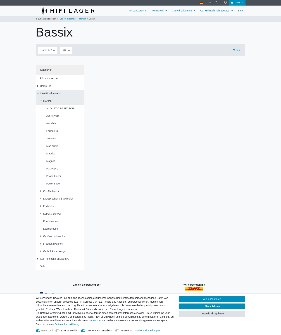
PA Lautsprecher (138, 10)
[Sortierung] (47, 50)
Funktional (126, 330)
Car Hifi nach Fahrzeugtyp (215, 10)
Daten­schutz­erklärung (67, 324)
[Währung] (208, 3)
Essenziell (47, 330)
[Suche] (216, 3)
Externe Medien (69, 330)
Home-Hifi (158, 10)
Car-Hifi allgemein (182, 10)
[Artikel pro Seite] (66, 50)
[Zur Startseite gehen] (45, 19)
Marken (82, 19)
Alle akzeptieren (212, 299)
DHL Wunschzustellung (100, 330)
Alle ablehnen (212, 306)
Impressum (95, 320)
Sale (240, 10)
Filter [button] (237, 50)
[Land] (201, 3)
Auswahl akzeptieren (212, 313)
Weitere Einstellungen (147, 330)
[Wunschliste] (224, 3)
